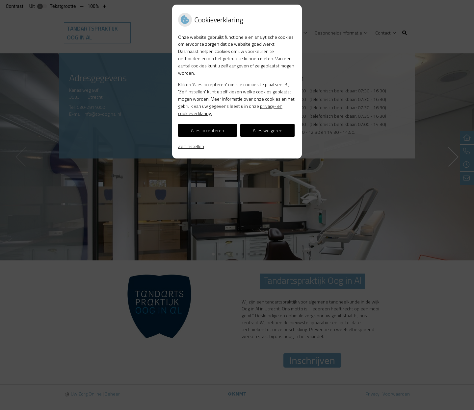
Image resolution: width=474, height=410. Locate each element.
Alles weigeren (267, 130)
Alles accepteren (207, 130)
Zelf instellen (191, 146)
